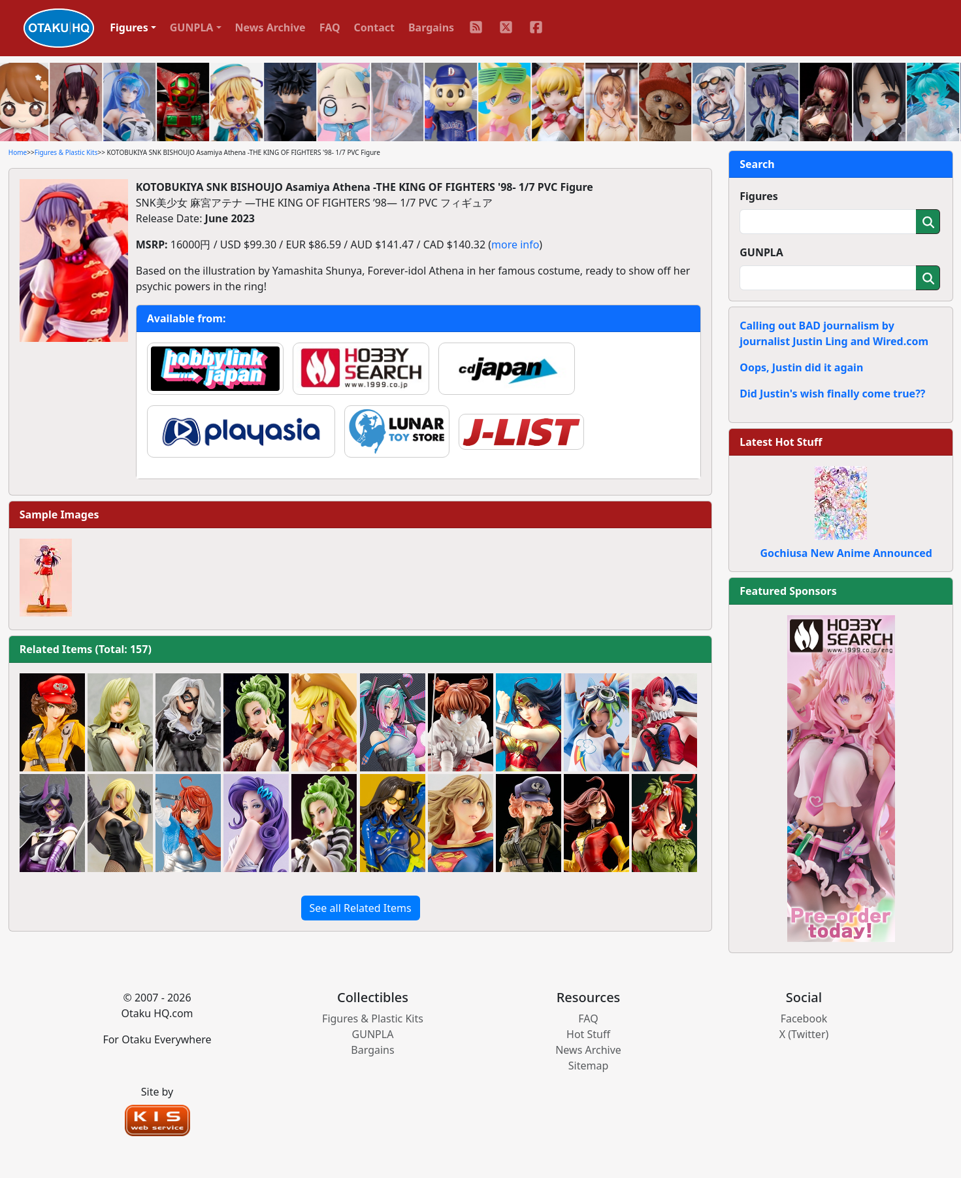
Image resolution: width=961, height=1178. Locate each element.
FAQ (329, 27)
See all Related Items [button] (361, 908)
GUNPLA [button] (192, 27)
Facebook (804, 1018)
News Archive (270, 27)
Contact (374, 27)
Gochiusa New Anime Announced (846, 553)
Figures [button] (129, 27)
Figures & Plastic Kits (66, 152)
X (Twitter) (804, 1034)
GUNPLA (761, 252)
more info (515, 244)
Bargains (431, 27)
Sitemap (588, 1065)
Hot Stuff (588, 1034)
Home (17, 152)
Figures (759, 196)
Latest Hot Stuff (781, 442)
